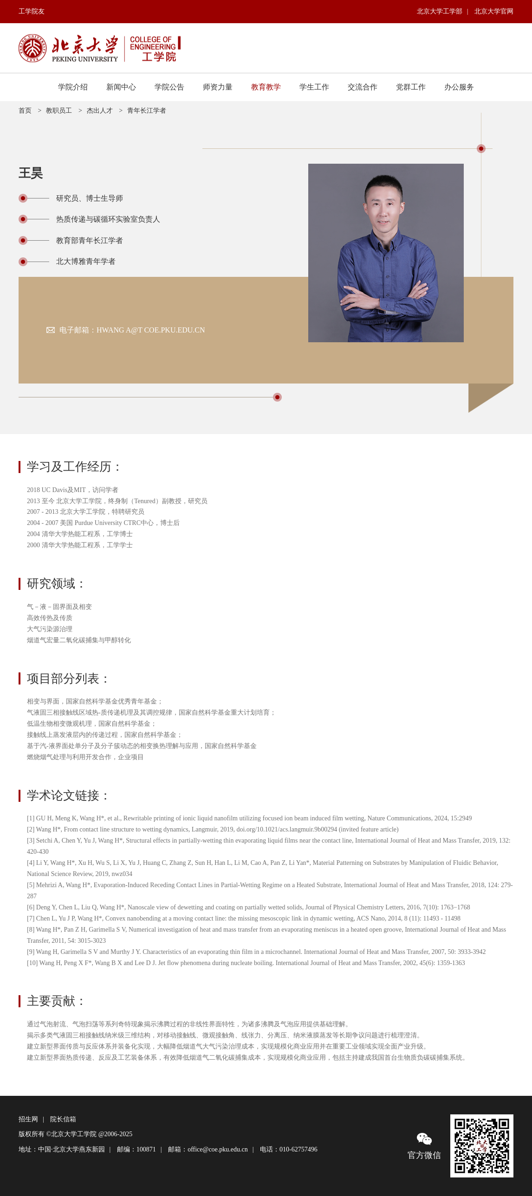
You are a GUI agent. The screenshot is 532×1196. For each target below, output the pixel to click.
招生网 (28, 1119)
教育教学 (266, 87)
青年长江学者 (146, 110)
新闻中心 (121, 87)
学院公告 (169, 87)
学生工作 (314, 87)
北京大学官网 (493, 11)
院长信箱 (63, 1119)
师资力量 (218, 87)
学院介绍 (73, 87)
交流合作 (362, 87)
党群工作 (411, 87)
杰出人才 (100, 110)
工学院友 (32, 11)
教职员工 (59, 110)
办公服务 (459, 87)
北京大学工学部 (439, 11)
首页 (25, 110)
